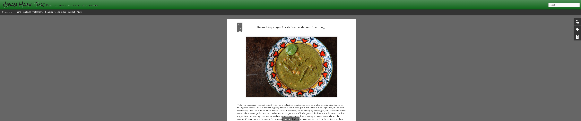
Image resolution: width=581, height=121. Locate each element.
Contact (71, 12)
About (79, 12)
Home (18, 12)
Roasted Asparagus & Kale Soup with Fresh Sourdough (291, 27)
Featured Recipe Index (55, 12)
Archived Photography (33, 12)
